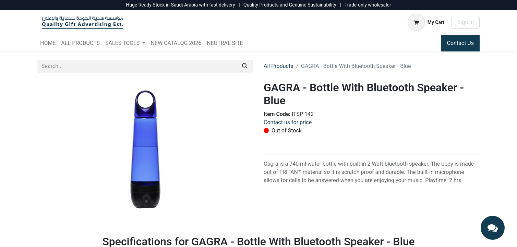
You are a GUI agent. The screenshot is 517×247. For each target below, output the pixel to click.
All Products (278, 66)
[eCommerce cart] (426, 22)
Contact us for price (288, 122)
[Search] (244, 66)
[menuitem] (47, 43)
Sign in (465, 22)
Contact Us (460, 43)
